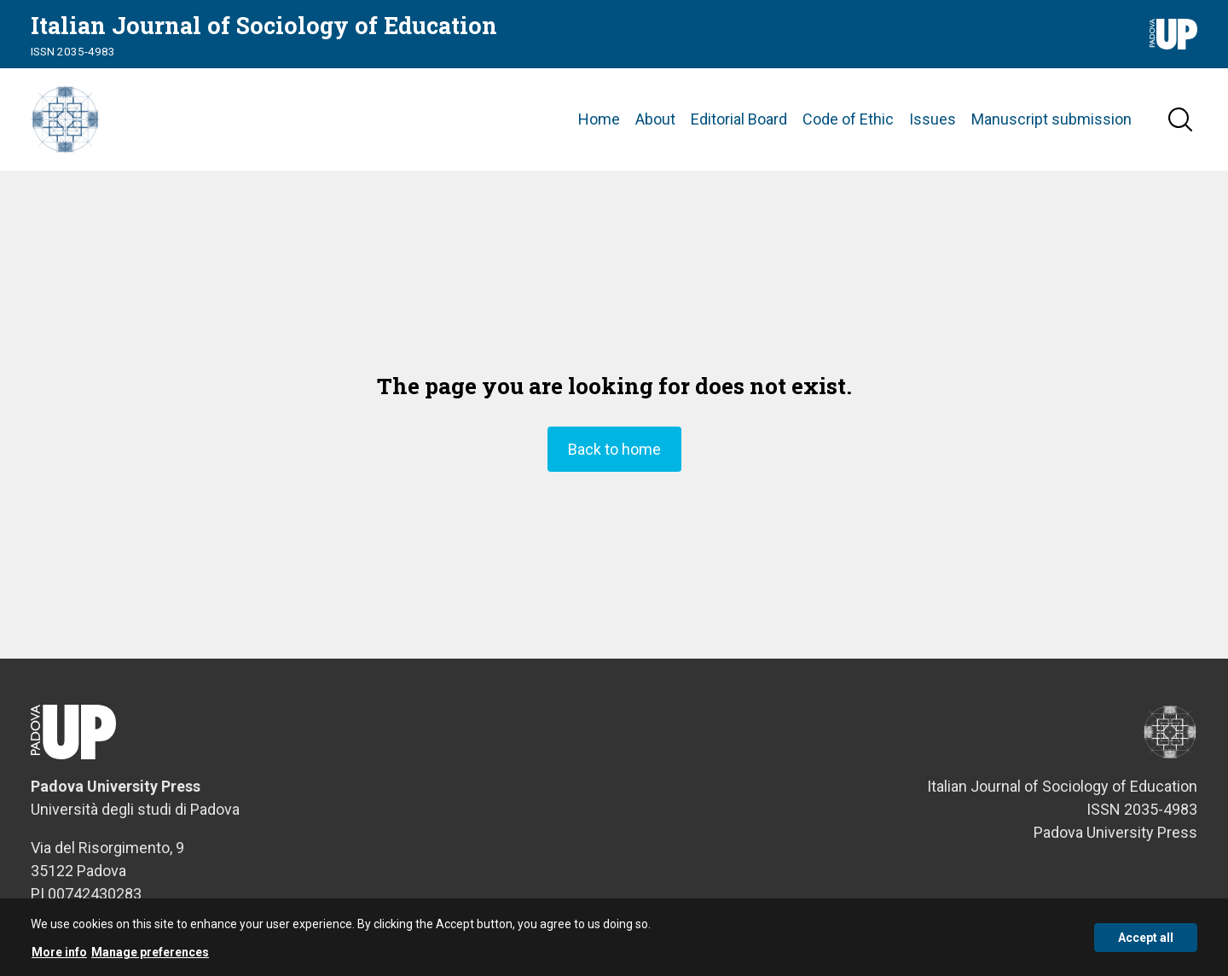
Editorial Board (739, 119)
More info (59, 960)
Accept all (1145, 945)
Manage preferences (150, 960)
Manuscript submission (1051, 119)
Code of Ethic (848, 119)
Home (599, 119)
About (655, 119)
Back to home (614, 449)
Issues (932, 119)
